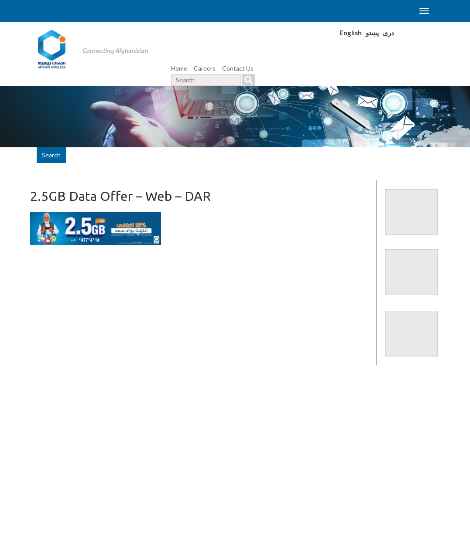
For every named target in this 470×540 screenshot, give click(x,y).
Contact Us (238, 68)
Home (179, 68)
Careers (205, 68)
